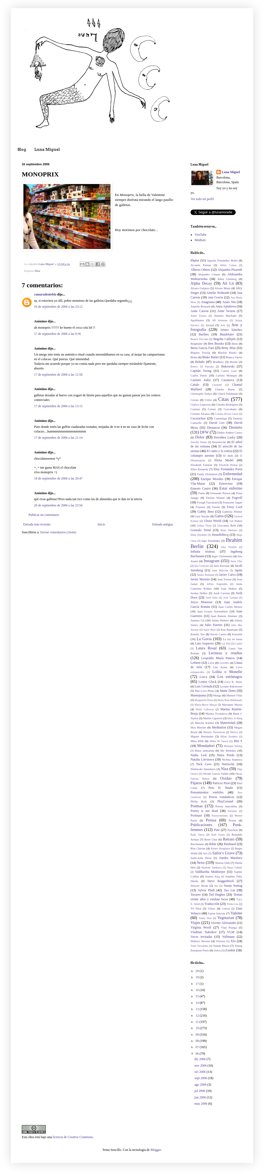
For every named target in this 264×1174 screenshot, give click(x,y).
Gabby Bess (205, 511)
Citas (223, 399)
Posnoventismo (220, 815)
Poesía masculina (226, 806)
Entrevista (225, 483)
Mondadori (206, 745)
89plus (195, 260)
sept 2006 (201, 1078)
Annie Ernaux (199, 315)
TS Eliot (196, 908)
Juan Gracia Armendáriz (212, 611)
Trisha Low (232, 903)
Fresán (216, 507)
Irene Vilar (236, 561)
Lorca (203, 677)
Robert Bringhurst (220, 848)
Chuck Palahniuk (227, 393)
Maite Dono (228, 691)
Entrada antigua (162, 524)
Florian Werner (215, 497)
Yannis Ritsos (221, 945)
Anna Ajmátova (225, 306)
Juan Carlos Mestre (230, 606)
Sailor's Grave (223, 853)
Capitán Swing (201, 371)
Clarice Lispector (201, 404)
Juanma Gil (197, 620)
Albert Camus (228, 265)
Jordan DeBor (199, 593)
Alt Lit (228, 283)
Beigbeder (196, 343)
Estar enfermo (230, 488)
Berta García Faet (202, 348)
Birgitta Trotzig (200, 352)
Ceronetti (217, 384)
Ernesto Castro (201, 488)
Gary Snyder (202, 516)
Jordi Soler (212, 597)
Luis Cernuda (204, 686)
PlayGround (225, 801)
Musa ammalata (204, 750)
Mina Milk (197, 741)
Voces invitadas (201, 937)
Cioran (194, 399)
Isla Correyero (201, 565)
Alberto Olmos (200, 270)
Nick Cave (203, 764)
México (234, 732)
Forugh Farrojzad (207, 502)
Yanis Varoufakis (199, 945)
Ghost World (212, 521)
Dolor (199, 437)
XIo (233, 941)
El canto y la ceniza (219, 451)
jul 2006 (200, 1091)
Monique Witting (233, 746)
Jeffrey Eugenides (217, 584)
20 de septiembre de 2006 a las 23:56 (58, 505)
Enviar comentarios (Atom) (58, 532)
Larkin (238, 643)
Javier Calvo (227, 575)
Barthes (204, 334)
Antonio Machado (225, 315)
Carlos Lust (229, 370)
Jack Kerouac (222, 565)
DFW (204, 432)
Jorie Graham (230, 597)
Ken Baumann (229, 629)
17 (198, 984)
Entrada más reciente (37, 524)
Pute (217, 830)
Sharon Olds (222, 862)
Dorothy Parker (199, 442)
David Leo (217, 423)
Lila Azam (220, 667)
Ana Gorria (215, 297)
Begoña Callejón (224, 339)
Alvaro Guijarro (200, 288)
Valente (236, 913)
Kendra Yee (198, 634)
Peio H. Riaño (220, 788)
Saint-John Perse (201, 858)
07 (198, 1047)
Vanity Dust (205, 918)
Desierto (235, 427)
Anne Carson (199, 311)
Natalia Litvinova (202, 759)
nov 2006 (200, 1065)
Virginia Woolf (201, 927)
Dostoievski (219, 442)
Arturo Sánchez (231, 330)
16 (198, 990)
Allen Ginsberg (227, 279)
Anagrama (208, 302)
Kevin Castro (218, 634)
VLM (230, 932)
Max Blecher (198, 727)
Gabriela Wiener (232, 511)
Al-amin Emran (201, 265)
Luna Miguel (47, 149)
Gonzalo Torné (201, 530)
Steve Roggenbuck (220, 881)
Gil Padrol (235, 520)
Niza (37, 270)
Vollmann (228, 937)
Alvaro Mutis (223, 288)
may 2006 (201, 1104)
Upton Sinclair (216, 913)
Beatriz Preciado (199, 339)
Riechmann (197, 844)
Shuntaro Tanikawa (211, 867)
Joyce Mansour (202, 602)
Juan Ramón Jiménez (224, 616)
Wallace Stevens (200, 941)
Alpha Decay (201, 283)
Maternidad (227, 723)
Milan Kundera (228, 736)
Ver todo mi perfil (202, 199)
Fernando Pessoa (220, 493)
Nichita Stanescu (232, 759)
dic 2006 (200, 1059)
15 (198, 996)
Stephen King (212, 876)
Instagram (212, 561)
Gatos (219, 516)
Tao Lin (229, 890)
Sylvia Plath (206, 890)
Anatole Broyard (200, 306)
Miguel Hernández (202, 736)
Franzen (200, 507)
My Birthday (228, 750)
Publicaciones (201, 825)
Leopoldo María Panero (218, 658)
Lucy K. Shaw (233, 681)
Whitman (221, 941)
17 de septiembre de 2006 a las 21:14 (58, 438)
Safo (205, 853)
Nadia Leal (199, 755)
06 (198, 1053)
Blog (21, 149)
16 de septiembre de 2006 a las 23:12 (58, 307)
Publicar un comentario (44, 515)
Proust (232, 820)
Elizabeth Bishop (228, 464)
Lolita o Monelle (227, 671)
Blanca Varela (234, 357)
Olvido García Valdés (216, 773)
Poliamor (232, 810)
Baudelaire (227, 334)
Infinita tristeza (203, 551)
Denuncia (213, 427)
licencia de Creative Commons (73, 1137)
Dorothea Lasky (224, 437)
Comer (212, 409)
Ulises (211, 908)
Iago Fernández (210, 540)
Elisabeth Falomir (201, 464)
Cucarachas (198, 418)
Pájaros (196, 783)
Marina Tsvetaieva (216, 713)
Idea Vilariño (229, 547)
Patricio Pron (221, 783)
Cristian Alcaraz (200, 413)
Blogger (156, 1150)
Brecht (234, 361)
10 (198, 1028)
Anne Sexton (226, 311)
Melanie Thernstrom (214, 732)
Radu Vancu (197, 834)
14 (198, 1003)
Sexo (201, 862)
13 (198, 1009)
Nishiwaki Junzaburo (203, 769)
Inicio (101, 524)
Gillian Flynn (204, 525)
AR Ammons (219, 320)
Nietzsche (228, 764)
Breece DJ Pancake (202, 366)
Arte (222, 325)
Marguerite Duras (204, 700)
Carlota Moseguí (226, 375)
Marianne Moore (232, 704)
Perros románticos (221, 797)
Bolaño (200, 362)
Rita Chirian (198, 848)
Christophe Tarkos (201, 393)
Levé (211, 662)
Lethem (196, 663)
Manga (217, 695)
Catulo (195, 385)
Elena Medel (224, 460)
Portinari (196, 815)
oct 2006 (200, 1072)
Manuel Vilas (234, 695)
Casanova (228, 380)
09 (198, 1034)
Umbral (226, 908)
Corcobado (230, 409)
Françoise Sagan (232, 502)
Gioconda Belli (226, 525)
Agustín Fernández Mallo (222, 260)
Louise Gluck (207, 682)
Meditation (219, 727)
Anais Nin (229, 302)
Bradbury (218, 361)
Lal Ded (226, 643)
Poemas (197, 806)
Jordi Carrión (222, 593)
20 (198, 971)
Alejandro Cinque (209, 274)
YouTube (201, 234)
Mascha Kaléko (204, 722)
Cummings (220, 418)
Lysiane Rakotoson (231, 686)
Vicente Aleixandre (223, 923)
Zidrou (217, 950)
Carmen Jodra (201, 380)
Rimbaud (230, 844)
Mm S (238, 741)
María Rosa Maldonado (229, 700)
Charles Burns (225, 389)
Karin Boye (210, 629)
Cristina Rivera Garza (226, 413)
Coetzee (195, 409)
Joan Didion (229, 588)
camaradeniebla (45, 294)
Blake (194, 357)
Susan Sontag (233, 885)
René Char (210, 839)
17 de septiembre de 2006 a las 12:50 (58, 374)
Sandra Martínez (230, 858)
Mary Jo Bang (234, 718)
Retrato (228, 839)
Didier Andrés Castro (229, 432)
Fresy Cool (234, 507)
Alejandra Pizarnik (229, 270)
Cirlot (208, 399)
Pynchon (233, 830)
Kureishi (237, 634)
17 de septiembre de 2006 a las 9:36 (57, 334)
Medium (200, 240)
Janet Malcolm (220, 570)
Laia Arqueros (204, 643)
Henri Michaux (229, 530)
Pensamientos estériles (207, 792)
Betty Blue (229, 348)
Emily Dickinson (207, 474)
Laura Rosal (206, 648)
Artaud (209, 325)
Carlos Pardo (199, 375)
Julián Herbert (220, 620)
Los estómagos (229, 676)
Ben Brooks (216, 343)
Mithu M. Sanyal (219, 741)
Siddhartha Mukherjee (210, 872)
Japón (238, 570)
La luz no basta (232, 639)
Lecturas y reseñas (225, 653)
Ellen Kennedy (199, 469)
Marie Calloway (205, 709)
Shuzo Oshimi (234, 867)
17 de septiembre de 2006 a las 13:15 (58, 406)
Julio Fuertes (213, 625)
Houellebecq (220, 535)
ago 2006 (200, 1084)
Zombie (230, 950)
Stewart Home (199, 885)
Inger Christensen (222, 556)
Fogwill (237, 498)
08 (198, 1041)
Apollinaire (197, 320)
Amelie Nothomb (218, 293)
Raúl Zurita (218, 834)
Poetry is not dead (204, 811)
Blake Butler (210, 357)
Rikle (212, 844)
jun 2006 (200, 1097)
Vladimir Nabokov (204, 932)
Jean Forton (224, 579)
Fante (201, 493)
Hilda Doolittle (199, 534)
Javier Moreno (200, 579)
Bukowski (228, 366)
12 (198, 1015)
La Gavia (204, 639)
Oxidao (226, 778)
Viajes (195, 922)
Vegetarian (225, 917)
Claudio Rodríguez (227, 404)
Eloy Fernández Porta (228, 469)
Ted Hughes (217, 894)
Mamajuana (198, 695)
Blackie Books (227, 352)
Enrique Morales (212, 479)
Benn (235, 343)
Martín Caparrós (212, 718)
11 (198, 1022)
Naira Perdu (225, 755)
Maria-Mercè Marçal (206, 704)
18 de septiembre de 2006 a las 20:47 (58, 478)
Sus (216, 885)
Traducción (211, 904)
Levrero (224, 662)
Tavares (196, 894)
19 (198, 977)
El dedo (228, 455)
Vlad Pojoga (229, 927)
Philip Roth (199, 801)
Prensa (211, 820)
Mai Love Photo (204, 690)
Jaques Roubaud (205, 574)
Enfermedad (232, 474)
